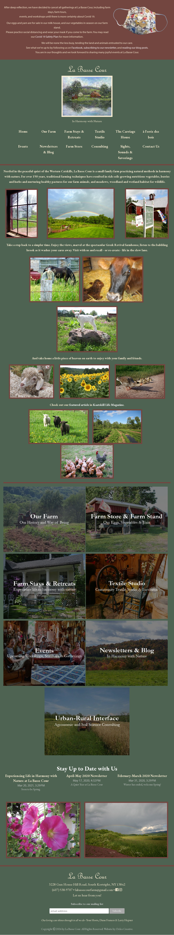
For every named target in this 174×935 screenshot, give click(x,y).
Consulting (99, 146)
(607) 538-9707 (62, 890)
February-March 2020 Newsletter (142, 776)
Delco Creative (124, 929)
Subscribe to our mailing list (87, 904)
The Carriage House (125, 134)
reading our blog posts (135, 47)
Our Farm (48, 131)
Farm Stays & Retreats (74, 134)
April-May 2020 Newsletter (86, 776)
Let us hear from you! (87, 895)
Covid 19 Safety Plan (46, 36)
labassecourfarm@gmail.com (94, 890)
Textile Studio (100, 134)
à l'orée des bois (151, 134)
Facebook (77, 47)
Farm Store (74, 146)
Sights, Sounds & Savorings (125, 152)
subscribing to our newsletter (100, 47)
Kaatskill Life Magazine (108, 405)
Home (23, 131)
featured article (79, 405)
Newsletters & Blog (49, 149)
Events (23, 146)
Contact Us (151, 146)
